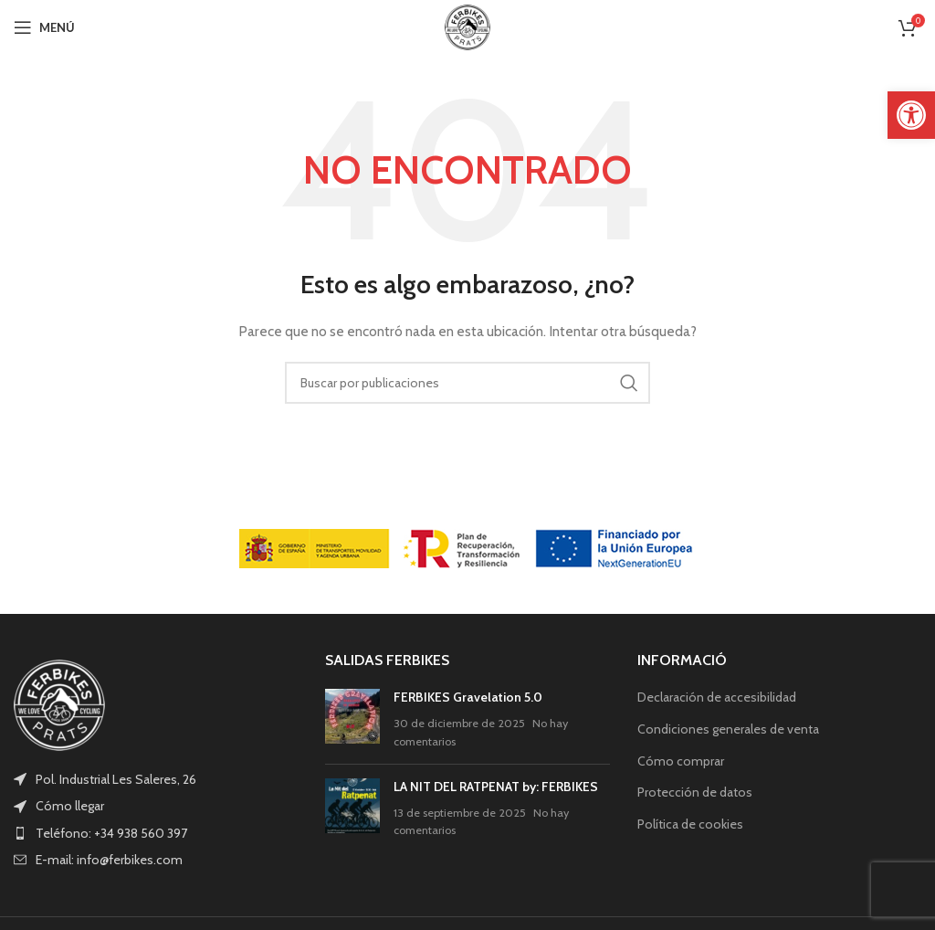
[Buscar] (467, 383)
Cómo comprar (680, 761)
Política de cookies (690, 824)
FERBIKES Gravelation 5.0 (468, 697)
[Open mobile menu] (44, 27)
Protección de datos (694, 792)
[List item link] (156, 806)
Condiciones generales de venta (728, 729)
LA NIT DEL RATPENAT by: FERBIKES (496, 786)
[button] (911, 115)
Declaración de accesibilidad (716, 697)
